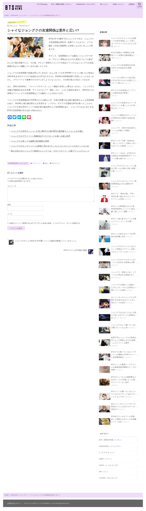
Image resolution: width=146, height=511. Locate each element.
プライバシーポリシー (31, 503)
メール (9, 214)
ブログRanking (41, 4)
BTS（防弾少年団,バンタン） (61, 4)
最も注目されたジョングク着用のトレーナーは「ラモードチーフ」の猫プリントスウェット (50, 151)
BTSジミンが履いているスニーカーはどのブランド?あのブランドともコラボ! (117, 395)
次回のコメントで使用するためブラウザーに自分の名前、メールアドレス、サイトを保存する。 (45, 223)
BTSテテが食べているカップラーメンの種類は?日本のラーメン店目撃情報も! (117, 355)
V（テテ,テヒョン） (107, 452)
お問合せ (132, 4)
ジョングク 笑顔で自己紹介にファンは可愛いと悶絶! (117, 131)
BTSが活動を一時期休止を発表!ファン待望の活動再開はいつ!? (117, 56)
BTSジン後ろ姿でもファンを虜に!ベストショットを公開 (117, 222)
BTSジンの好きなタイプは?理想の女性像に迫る (117, 236)
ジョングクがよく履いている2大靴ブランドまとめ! (117, 327)
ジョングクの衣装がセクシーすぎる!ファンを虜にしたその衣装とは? (117, 106)
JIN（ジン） (104, 4)
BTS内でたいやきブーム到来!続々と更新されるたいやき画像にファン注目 (117, 420)
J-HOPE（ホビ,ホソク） (109, 478)
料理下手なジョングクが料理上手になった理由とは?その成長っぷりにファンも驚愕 (117, 341)
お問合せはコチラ (13, 503)
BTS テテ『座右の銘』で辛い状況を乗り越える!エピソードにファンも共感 (117, 197)
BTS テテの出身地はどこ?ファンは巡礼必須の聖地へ (117, 94)
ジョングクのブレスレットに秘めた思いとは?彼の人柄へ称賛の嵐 (117, 169)
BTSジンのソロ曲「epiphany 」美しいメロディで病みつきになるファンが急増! (117, 144)
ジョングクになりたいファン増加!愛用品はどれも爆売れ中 (117, 185)
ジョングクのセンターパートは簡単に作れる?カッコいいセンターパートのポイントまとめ (50, 146)
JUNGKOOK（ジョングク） (86, 4)
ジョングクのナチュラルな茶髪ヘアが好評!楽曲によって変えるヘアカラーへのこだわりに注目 (117, 42)
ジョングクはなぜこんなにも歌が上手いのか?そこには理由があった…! (117, 316)
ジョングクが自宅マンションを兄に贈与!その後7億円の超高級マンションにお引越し (47, 131)
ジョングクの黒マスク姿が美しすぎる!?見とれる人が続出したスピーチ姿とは (117, 81)
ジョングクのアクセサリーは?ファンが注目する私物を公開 (117, 263)
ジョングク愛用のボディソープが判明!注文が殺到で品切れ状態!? (117, 119)
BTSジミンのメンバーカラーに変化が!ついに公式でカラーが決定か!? (117, 407)
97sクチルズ (55, 163)
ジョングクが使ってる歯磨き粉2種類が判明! (30, 141)
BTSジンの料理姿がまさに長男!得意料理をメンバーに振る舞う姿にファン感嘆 (117, 210)
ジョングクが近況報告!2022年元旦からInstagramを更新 (117, 69)
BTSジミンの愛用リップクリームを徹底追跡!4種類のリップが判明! (117, 368)
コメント (11, 186)
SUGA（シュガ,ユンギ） (109, 465)
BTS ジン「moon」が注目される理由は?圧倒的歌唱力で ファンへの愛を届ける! (117, 157)
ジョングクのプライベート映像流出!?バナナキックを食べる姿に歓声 (40, 136)
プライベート (36, 163)
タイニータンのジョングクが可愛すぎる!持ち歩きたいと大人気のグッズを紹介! (117, 301)
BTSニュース (50, 503)
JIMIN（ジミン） (119, 4)
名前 (9, 205)
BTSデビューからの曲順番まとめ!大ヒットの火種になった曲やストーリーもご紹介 (117, 381)
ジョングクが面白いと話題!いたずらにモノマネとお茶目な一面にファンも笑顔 (117, 288)
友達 (46, 163)
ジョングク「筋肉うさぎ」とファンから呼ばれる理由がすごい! (117, 276)
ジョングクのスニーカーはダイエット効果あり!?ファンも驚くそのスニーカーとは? (117, 250)
